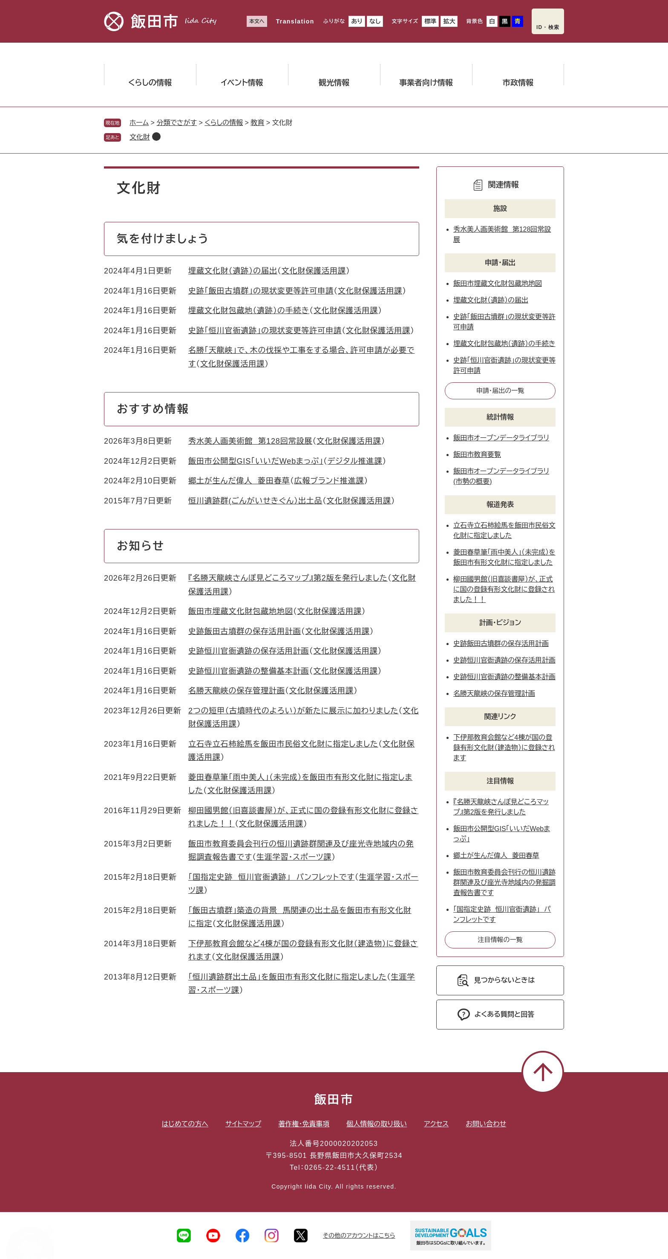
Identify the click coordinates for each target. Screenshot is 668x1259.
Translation (295, 21)
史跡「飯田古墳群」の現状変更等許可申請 (261, 291)
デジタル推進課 (355, 461)
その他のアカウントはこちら (359, 1235)
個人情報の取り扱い (376, 1124)
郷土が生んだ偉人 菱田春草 (239, 481)
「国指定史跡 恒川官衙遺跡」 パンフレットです (271, 877)
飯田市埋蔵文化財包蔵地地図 (240, 611)
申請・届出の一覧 (500, 390)
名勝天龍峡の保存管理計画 (236, 690)
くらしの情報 (223, 122)
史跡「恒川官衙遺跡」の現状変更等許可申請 (265, 330)
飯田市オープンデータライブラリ (501, 438)
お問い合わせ (486, 1124)
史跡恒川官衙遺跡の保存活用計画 (248, 651)
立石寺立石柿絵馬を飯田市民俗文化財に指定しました (283, 744)
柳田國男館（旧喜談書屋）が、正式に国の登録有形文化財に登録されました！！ (504, 589)
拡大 (449, 21)
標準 (430, 21)
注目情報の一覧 (500, 939)
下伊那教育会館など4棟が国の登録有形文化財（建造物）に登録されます (504, 748)
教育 (257, 122)
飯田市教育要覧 (477, 454)
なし (374, 21)
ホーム (139, 122)
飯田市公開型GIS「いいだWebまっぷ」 (255, 461)
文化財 (140, 137)
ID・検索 (547, 27)
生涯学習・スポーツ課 (293, 857)
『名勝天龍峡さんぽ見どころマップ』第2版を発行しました (288, 578)
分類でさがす (176, 122)
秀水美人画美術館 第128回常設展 (250, 441)
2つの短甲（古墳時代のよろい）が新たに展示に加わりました (293, 711)
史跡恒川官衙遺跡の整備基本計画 (248, 671)
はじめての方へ (185, 1124)
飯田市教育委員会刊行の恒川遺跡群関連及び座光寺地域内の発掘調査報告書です (504, 882)
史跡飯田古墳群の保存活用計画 (244, 631)
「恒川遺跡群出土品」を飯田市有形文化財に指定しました (287, 977)
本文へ (257, 21)
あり (357, 21)
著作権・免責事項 (303, 1124)
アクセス (436, 1124)
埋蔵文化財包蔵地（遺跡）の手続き (248, 310)
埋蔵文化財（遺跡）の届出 (232, 271)
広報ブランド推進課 (329, 481)
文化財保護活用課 (314, 271)
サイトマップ (243, 1124)
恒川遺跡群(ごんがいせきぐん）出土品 (255, 501)
